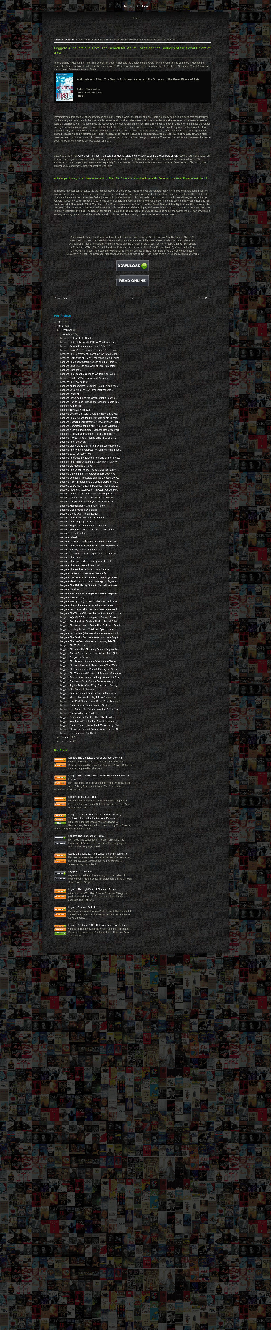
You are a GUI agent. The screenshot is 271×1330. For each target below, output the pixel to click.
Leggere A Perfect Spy (79, 777)
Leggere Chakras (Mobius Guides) (85, 981)
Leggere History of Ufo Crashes (84, 352)
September (73, 1023)
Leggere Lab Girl (76, 677)
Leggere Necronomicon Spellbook (85, 1015)
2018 (67, 336)
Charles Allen (75, 41)
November (73, 348)
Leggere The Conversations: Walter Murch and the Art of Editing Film (90, 1071)
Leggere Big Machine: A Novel (83, 561)
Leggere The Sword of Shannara (84, 940)
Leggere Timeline (76, 766)
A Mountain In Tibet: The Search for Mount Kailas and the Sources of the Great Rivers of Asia (135, 164)
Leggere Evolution (76, 445)
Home (135, 18)
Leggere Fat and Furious (80, 673)
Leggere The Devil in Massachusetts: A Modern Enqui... (82, 851)
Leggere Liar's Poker (78, 408)
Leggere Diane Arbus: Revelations (85, 639)
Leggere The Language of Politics (85, 654)
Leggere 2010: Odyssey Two (82, 542)
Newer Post (68, 313)
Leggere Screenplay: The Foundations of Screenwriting (88, 1183)
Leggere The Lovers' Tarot (81, 427)
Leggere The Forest (77, 710)
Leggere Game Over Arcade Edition (86, 643)
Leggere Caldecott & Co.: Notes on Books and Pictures (88, 1288)
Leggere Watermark (77, 464)
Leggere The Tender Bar (80, 524)
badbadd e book (135, 6)
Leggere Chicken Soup (87, 1207)
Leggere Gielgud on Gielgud (82, 885)
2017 (67, 340)
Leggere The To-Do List (79, 866)
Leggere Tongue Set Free (89, 1095)
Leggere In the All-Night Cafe (82, 468)
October (72, 1019)
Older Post (196, 313)
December (73, 344)
